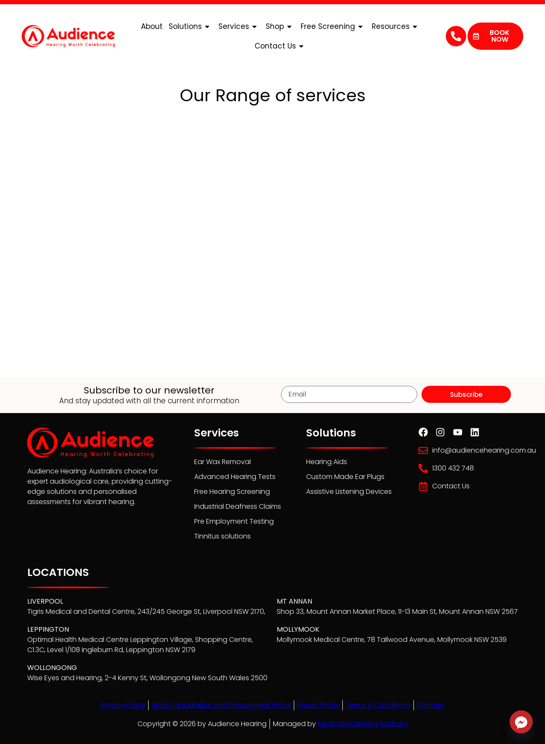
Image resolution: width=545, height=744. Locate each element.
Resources (396, 26)
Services (239, 26)
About (152, 26)
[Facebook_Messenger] (521, 721)
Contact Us (281, 46)
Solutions (190, 26)
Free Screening (333, 26)
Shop (280, 26)
